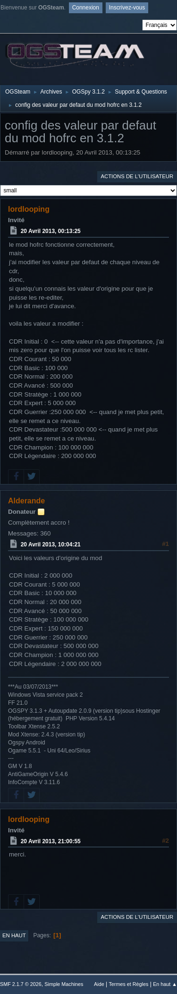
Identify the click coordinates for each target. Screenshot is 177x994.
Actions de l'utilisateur (137, 176)
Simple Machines (63, 984)
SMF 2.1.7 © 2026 (21, 984)
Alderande (26, 501)
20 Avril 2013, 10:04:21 (51, 544)
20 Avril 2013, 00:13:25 (51, 231)
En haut (14, 935)
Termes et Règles (128, 984)
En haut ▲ (165, 984)
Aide (99, 984)
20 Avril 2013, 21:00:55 (51, 841)
